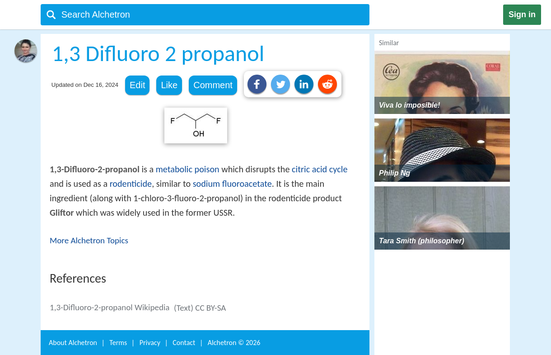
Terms (118, 342)
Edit (137, 85)
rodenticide (131, 183)
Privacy (150, 342)
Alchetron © (234, 342)
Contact (184, 342)
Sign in (522, 14)
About (73, 342)
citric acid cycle (319, 169)
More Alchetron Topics (89, 240)
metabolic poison (187, 169)
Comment (213, 85)
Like (169, 85)
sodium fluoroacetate (232, 183)
